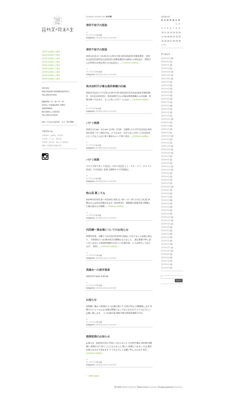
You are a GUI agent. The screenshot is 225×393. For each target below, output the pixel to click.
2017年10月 (165, 153)
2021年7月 (165, 102)
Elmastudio (152, 387)
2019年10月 (165, 136)
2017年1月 (165, 156)
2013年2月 (165, 241)
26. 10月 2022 (91, 362)
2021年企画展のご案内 (51, 58)
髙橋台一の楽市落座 (98, 269)
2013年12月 (165, 217)
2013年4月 (165, 237)
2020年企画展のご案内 (51, 62)
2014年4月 (165, 207)
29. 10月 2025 (91, 35)
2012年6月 (165, 264)
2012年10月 (165, 251)
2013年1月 (165, 244)
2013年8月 (165, 231)
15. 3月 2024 (90, 215)
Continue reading (131, 63)
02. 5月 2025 (90, 178)
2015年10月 (165, 170)
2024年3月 (165, 68)
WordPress (178, 387)
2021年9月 (165, 95)
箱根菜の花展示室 (49, 7)
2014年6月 (165, 200)
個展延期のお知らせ (98, 336)
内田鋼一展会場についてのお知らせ (107, 229)
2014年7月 (165, 197)
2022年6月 (165, 82)
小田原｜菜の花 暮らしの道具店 (55, 142)
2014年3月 (165, 210)
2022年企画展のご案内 (51, 55)
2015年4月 (165, 176)
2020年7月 (165, 126)
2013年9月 (165, 227)
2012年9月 (165, 254)
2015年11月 (165, 166)
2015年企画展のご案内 (51, 79)
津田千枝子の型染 (96, 25)
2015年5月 (165, 173)
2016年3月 (165, 163)
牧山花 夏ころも (95, 193)
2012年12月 (165, 247)
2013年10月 (165, 224)
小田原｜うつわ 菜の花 (51, 139)
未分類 (98, 38)
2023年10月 (165, 72)
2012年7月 (165, 261)
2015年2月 (165, 180)
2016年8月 (165, 160)
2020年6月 (165, 129)
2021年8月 (165, 99)
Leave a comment (109, 38)
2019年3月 (165, 143)
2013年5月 (165, 234)
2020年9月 (165, 122)
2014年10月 (165, 187)
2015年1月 (165, 183)
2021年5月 (165, 109)
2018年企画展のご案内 (51, 69)
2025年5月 (165, 65)
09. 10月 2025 (91, 72)
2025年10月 (165, 58)
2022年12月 (165, 75)
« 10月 (163, 45)
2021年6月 (165, 106)
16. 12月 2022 (91, 322)
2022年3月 (165, 92)
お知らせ (91, 299)
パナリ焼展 (92, 122)
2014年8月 (165, 193)
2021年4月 (165, 112)
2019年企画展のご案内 (51, 65)
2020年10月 (165, 119)
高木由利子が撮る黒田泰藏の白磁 (106, 86)
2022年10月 (165, 79)
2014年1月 (165, 214)
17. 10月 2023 (91, 255)
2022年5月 (165, 85)
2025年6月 (165, 62)
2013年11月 (165, 220)
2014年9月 (165, 190)
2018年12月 (165, 146)
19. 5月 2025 (90, 145)
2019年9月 (165, 139)
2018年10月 (165, 149)
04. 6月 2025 (90, 108)
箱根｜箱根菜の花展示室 (51, 146)
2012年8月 (165, 258)
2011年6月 (165, 268)
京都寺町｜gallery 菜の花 (52, 135)
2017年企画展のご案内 (51, 72)
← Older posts (92, 376)
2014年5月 (165, 204)
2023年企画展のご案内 (51, 52)
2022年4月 (165, 89)
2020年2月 (165, 133)
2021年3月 (165, 116)
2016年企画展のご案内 (51, 75)
